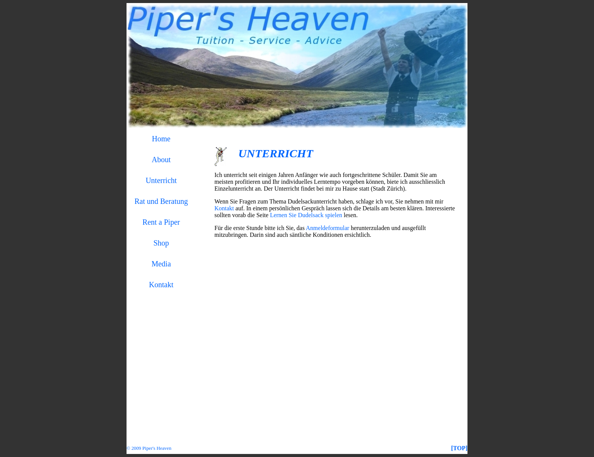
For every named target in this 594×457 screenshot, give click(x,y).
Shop (161, 243)
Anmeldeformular (327, 228)
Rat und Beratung (161, 201)
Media (161, 264)
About (161, 159)
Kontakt (161, 284)
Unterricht (161, 180)
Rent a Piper (161, 222)
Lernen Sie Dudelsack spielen (306, 215)
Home (161, 139)
